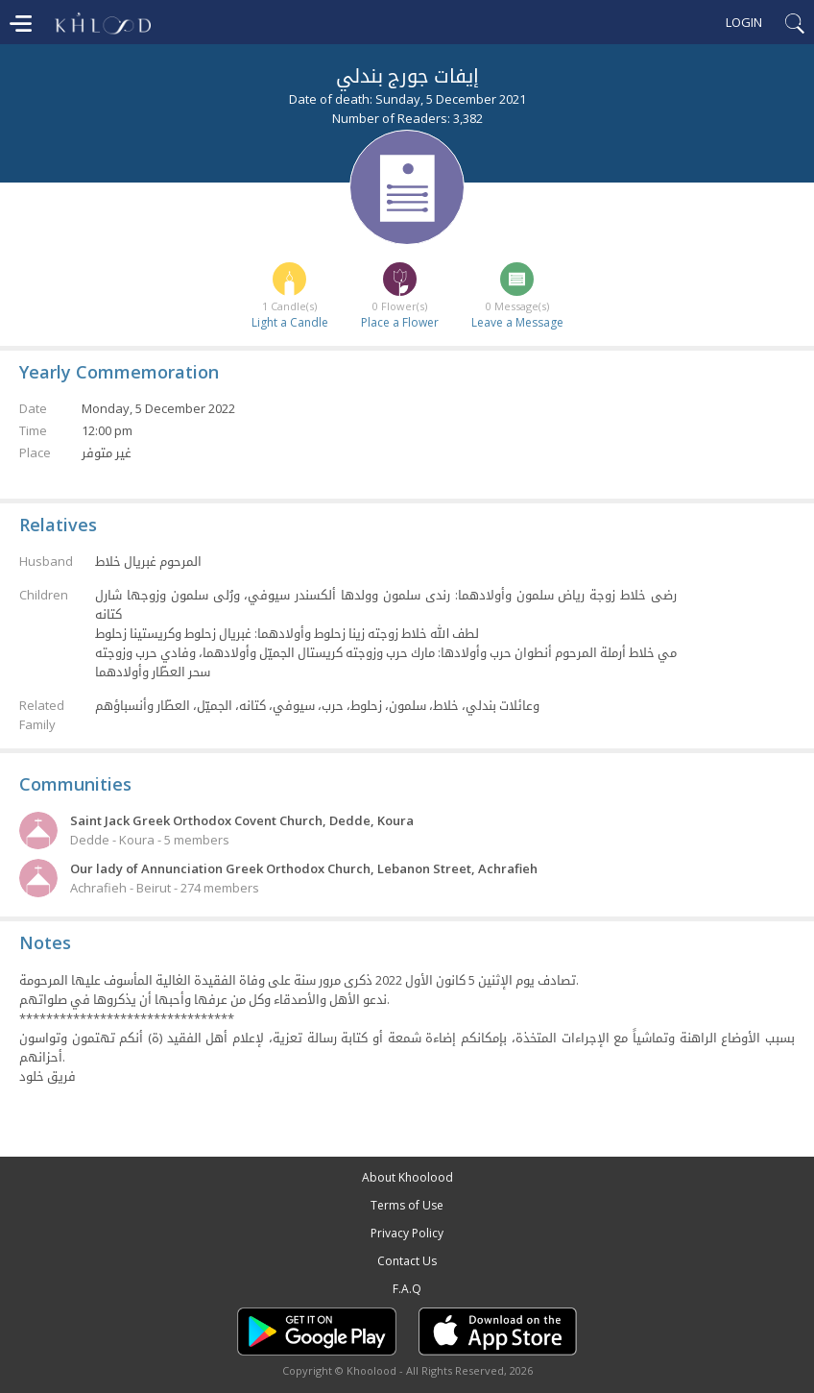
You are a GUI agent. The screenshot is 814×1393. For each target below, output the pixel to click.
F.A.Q (407, 1289)
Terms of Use (407, 1205)
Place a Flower (400, 322)
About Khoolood (407, 1177)
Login (744, 22)
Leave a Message (517, 322)
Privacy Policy (407, 1233)
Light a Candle (289, 322)
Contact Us (407, 1261)
